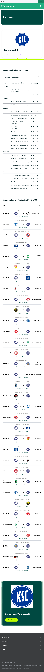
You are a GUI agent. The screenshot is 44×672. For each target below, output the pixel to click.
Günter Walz (14, 158)
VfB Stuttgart (6, 267)
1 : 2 (22, 342)
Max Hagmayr (15, 188)
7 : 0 (22, 471)
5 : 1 (22, 385)
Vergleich (25, 216)
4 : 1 (22, 267)
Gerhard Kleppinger (17, 126)
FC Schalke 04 (37, 320)
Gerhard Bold (15, 168)
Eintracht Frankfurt (36, 213)
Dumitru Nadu (15, 142)
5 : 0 (22, 482)
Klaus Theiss (14, 132)
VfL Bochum (6, 224)
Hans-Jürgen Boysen (17, 121)
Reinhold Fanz (15, 145)
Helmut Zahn (15, 118)
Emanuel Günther (16, 175)
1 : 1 (22, 278)
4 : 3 (22, 310)
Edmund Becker (15, 115)
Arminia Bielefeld (7, 385)
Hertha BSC (38, 277)
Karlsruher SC (6, 213)
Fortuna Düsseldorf (7, 352)
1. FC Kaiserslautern (36, 299)
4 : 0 (22, 246)
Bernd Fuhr (14, 101)
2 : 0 (22, 256)
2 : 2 (22, 321)
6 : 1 (22, 417)
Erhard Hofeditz (15, 185)
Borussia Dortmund (7, 310)
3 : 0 (22, 524)
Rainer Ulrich (15, 148)
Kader (5, 75)
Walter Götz (14, 135)
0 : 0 (22, 406)
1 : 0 (22, 213)
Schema (18, 216)
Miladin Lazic (15, 138)
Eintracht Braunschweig (38, 363)
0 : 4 (22, 235)
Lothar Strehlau (15, 90)
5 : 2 (22, 449)
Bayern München (37, 234)
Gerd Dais (14, 182)
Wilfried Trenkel (16, 165)
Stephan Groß (15, 111)
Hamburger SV (6, 245)
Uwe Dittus (14, 155)
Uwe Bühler (14, 178)
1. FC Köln (5, 288)
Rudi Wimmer (15, 105)
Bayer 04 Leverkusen (36, 374)
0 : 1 (22, 224)
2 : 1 (22, 514)
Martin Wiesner (15, 162)
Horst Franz (14, 95)
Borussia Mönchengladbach (37, 256)
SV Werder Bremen (36, 342)
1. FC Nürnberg (6, 331)
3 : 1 (22, 331)
